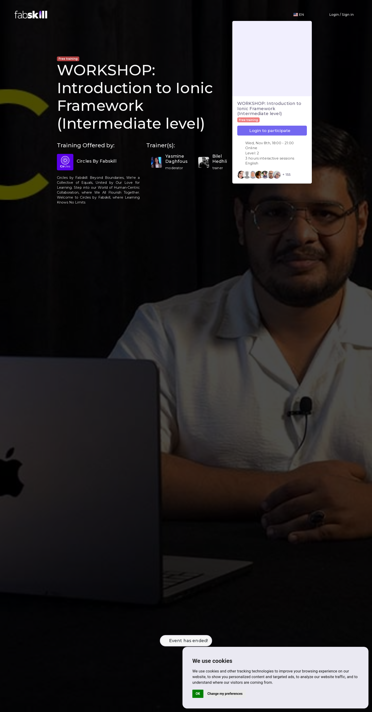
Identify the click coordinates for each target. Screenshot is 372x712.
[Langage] (298, 14)
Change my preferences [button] (224, 694)
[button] (312, 14)
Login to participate (272, 130)
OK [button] (198, 694)
